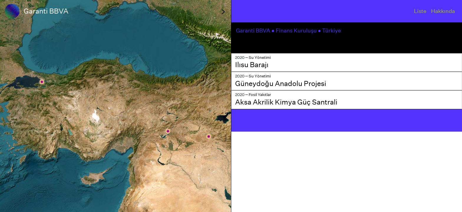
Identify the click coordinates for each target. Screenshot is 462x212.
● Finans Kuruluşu (294, 30)
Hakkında (443, 11)
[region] (115, 106)
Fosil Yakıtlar (260, 94)
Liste (420, 11)
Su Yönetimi (260, 57)
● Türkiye (330, 30)
